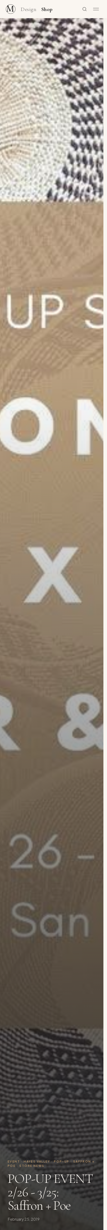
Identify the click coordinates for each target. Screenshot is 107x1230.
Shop (47, 9)
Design (28, 9)
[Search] (84, 9)
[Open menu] (96, 9)
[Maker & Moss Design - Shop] (11, 9)
